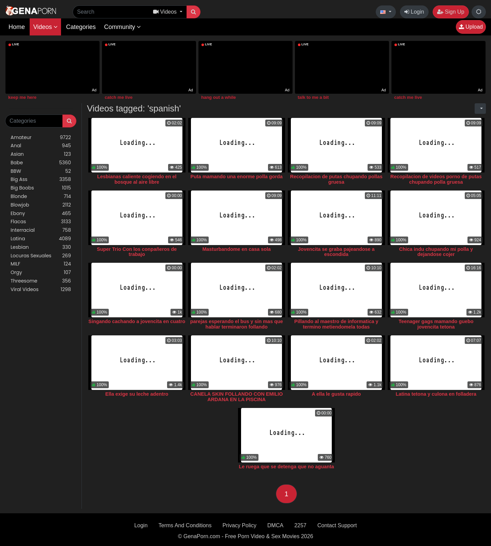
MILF (41, 264)
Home (17, 27)
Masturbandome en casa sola (236, 249)
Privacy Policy (239, 525)
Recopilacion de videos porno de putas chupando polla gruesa (436, 179)
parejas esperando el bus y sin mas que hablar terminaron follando (236, 324)
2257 (300, 525)
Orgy (41, 272)
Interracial (41, 230)
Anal (41, 145)
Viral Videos (41, 289)
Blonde (41, 196)
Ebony (41, 213)
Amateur (41, 137)
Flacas (41, 221)
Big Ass (41, 179)
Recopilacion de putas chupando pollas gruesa (336, 179)
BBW (41, 171)
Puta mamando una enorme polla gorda (237, 176)
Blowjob (41, 205)
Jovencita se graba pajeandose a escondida (336, 251)
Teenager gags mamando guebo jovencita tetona (436, 324)
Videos (45, 27)
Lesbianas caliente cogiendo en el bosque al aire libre (137, 179)
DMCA (275, 525)
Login (414, 12)
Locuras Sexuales (41, 255)
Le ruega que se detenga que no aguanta (286, 466)
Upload (471, 27)
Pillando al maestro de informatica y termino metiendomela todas (336, 324)
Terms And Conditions (185, 525)
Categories (81, 27)
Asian (41, 154)
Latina (41, 238)
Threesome (41, 281)
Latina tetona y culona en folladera (436, 394)
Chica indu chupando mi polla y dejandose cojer (436, 251)
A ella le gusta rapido (336, 394)
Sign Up (450, 12)
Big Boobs (41, 188)
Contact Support (337, 525)
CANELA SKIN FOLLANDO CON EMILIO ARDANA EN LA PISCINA (236, 396)
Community (122, 27)
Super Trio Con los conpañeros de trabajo (137, 251)
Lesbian (41, 247)
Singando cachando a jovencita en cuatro (136, 321)
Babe (41, 162)
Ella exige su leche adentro (136, 394)
